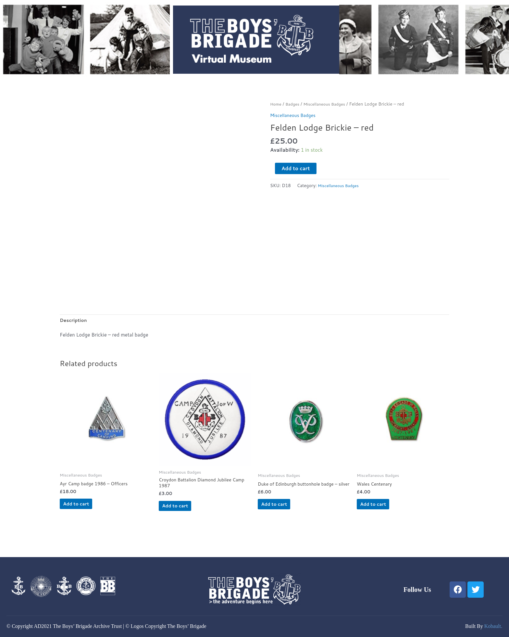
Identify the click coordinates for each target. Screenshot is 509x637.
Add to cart (295, 168)
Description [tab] (75, 320)
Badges (294, 104)
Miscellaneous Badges (329, 104)
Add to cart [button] (87, 507)
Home (276, 104)
